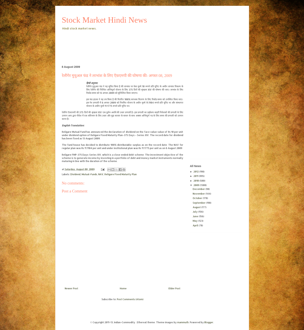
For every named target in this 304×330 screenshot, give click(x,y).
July (195, 211)
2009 (196, 185)
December (199, 189)
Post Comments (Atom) (130, 299)
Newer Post (71, 288)
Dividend (75, 174)
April (196, 225)
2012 (196, 171)
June (196, 216)
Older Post (174, 288)
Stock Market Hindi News (104, 20)
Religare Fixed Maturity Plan (120, 174)
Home (123, 288)
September (199, 202)
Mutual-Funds (89, 174)
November (199, 193)
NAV (100, 174)
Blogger (208, 322)
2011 (196, 176)
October (198, 198)
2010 (196, 180)
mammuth (183, 322)
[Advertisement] (132, 41)
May (195, 220)
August (197, 207)
